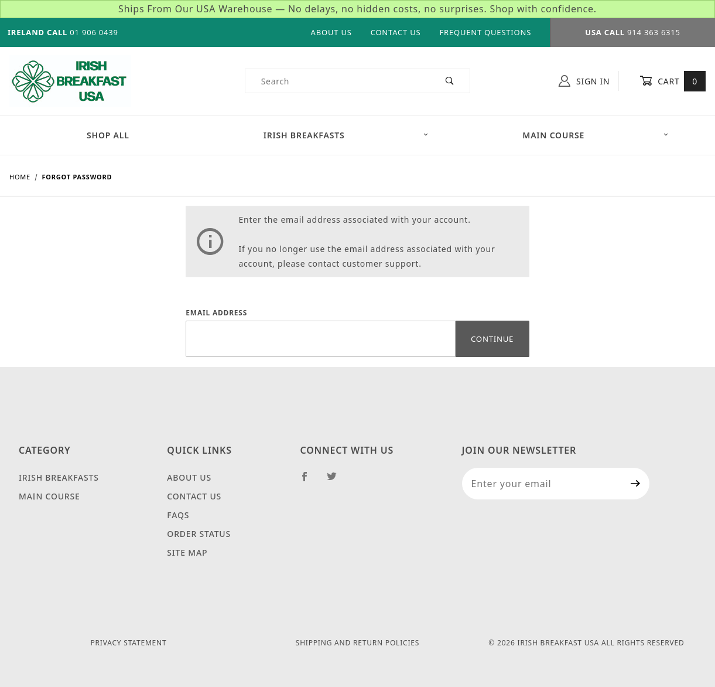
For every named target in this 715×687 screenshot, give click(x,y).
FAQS (178, 515)
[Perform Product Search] (450, 81)
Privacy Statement (129, 643)
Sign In (584, 81)
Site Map (187, 552)
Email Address (216, 313)
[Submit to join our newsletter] (635, 483)
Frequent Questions (485, 32)
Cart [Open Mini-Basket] (672, 81)
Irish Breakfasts (346, 135)
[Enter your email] (542, 483)
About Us (331, 32)
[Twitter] (337, 481)
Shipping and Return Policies (357, 643)
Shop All (108, 135)
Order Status (199, 533)
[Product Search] (337, 81)
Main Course (49, 496)
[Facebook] (309, 481)
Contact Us (396, 32)
